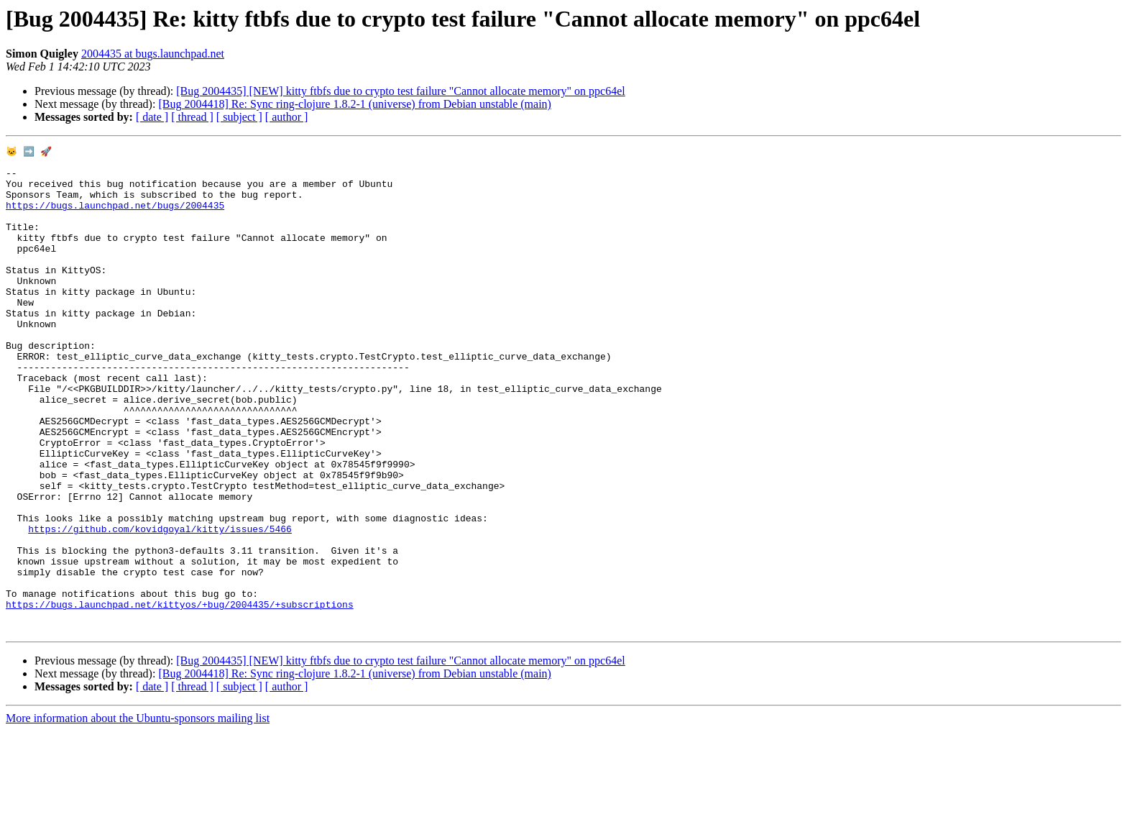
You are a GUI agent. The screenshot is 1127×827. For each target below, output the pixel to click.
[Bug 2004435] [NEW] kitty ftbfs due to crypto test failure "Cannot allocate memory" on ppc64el (400, 91)
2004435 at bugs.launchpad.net (152, 53)
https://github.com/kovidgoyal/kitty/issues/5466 (160, 605)
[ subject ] (239, 117)
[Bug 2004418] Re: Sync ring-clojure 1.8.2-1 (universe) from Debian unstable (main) (354, 104)
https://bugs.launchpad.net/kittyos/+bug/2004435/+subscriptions (180, 696)
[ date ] (152, 117)
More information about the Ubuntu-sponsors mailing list (138, 814)
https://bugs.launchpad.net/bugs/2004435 (115, 217)
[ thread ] (192, 117)
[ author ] (286, 117)
